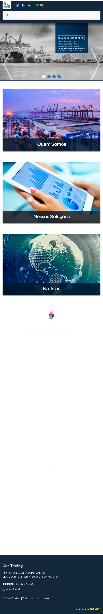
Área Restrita (12, 589)
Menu (9, 15)
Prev (8, 64)
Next (95, 64)
